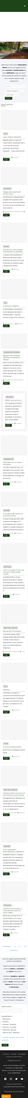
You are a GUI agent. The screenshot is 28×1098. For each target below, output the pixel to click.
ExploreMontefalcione (8, 481)
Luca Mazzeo (7, 932)
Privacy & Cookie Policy (14, 1057)
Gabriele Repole (7, 871)
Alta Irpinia (7, 188)
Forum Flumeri (7, 269)
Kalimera (6, 690)
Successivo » (14, 950)
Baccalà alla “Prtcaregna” (12, 631)
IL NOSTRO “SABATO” (11, 306)
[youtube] (22, 1079)
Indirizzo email (6, 1006)
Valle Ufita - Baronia (10, 628)
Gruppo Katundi (7, 710)
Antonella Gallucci (8, 594)
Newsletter (22, 1054)
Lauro (6, 134)
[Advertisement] (14, 27)
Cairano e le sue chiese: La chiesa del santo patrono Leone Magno (12, 910)
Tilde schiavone (7, 157)
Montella (7, 510)
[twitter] (16, 1079)
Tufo (5, 303)
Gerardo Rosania (7, 756)
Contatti (14, 1054)
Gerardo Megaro (18, 1091)
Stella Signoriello (9, 423)
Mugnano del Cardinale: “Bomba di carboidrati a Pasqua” (11, 357)
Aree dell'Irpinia (6, 1016)
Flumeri (6, 246)
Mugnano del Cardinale (12, 352)
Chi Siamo (5, 1054)
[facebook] (5, 1079)
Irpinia (6, 743)
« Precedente (6, 946)
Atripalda (7, 846)
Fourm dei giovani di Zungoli (10, 812)
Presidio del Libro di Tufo (9, 323)
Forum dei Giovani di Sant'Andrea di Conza (13, 211)
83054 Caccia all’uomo (13, 400)
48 (25, 946)
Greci (5, 686)
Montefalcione (8, 459)
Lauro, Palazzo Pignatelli (12, 137)
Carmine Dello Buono (9, 533)
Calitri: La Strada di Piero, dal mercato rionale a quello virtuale (13, 572)
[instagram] (11, 1079)
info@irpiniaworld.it (14, 1060)
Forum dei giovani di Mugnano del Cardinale (13, 379)
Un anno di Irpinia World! (12, 747)
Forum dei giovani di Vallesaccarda (11, 651)
